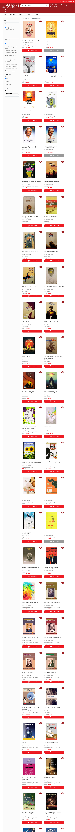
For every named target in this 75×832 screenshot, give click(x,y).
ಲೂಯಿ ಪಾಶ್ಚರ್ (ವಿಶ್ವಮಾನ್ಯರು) (25, 357)
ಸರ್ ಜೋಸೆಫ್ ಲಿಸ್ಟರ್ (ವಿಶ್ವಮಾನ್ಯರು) (39, 322)
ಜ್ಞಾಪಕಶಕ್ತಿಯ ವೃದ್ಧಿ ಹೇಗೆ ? (52, 638)
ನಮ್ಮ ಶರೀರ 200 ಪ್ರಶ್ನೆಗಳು (63, 743)
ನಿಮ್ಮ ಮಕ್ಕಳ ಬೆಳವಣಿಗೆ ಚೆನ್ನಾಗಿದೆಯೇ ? (65, 532)
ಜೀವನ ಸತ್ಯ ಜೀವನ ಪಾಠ (26, 76)
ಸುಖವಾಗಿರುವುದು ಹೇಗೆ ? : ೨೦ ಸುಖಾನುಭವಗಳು (27, 287)
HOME (5, 14)
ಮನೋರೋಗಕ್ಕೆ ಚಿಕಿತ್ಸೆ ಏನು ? (39, 602)
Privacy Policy (24, 811)
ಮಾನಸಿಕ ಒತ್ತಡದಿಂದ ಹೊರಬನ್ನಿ (51, 146)
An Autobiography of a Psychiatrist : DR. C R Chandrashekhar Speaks (52, 76)
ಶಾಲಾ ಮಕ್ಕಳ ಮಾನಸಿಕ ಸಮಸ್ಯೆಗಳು (65, 673)
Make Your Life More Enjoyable (39, 287)
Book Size (23, 815)
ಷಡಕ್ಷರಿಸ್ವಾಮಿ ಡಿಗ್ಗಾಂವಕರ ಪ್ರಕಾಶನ (53, 81)
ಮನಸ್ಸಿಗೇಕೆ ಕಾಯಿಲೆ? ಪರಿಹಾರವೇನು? (64, 357)
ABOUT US (21, 14)
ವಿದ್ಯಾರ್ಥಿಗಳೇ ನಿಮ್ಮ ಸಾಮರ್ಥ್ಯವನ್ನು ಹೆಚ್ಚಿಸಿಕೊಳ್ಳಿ (51, 673)
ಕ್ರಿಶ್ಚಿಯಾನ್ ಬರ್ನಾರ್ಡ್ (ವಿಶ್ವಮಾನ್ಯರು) (65, 322)
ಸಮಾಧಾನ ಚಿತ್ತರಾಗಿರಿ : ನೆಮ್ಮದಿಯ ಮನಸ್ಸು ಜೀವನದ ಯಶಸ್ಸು (27, 252)
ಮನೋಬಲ (24, 391)
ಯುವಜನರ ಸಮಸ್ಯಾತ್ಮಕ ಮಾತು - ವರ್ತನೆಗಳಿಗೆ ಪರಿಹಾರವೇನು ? (51, 216)
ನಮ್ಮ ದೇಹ (49, 426)
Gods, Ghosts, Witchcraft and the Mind (39, 462)
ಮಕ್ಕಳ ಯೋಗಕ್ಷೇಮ (51, 181)
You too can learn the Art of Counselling (51, 392)
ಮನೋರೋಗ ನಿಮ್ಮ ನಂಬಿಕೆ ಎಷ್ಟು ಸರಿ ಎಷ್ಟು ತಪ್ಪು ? (52, 602)
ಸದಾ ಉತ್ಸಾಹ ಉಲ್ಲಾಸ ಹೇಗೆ (65, 111)
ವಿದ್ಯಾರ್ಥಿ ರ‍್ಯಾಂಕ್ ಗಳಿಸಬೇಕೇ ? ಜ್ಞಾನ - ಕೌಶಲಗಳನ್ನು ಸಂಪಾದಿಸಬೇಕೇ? (51, 111)
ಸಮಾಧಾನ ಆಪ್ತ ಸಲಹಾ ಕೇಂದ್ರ (27, 256)
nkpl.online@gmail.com (9, 823)
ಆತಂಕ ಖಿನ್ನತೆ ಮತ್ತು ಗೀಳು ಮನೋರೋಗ (64, 602)
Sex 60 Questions (64, 251)
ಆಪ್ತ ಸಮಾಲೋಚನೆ (39, 76)
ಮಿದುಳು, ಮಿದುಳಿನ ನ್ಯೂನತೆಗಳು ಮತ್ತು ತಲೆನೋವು (64, 708)
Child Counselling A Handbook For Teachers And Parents (27, 41)
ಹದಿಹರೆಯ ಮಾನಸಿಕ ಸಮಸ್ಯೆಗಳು (39, 673)
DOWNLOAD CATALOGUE (66, 1)
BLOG (37, 14)
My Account (36, 808)
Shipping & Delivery (25, 808)
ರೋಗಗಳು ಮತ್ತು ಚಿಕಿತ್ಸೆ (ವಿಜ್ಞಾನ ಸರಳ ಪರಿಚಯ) (52, 357)
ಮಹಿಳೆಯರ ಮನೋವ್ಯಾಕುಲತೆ (38, 216)
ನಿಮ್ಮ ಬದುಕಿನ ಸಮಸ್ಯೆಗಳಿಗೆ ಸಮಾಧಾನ (38, 427)
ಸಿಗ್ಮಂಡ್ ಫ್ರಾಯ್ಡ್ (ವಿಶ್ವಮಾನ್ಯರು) (38, 357)
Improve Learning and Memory (39, 532)
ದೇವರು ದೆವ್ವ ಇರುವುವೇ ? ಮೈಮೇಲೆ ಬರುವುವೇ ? (40, 638)
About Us (36, 810)
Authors (36, 804)
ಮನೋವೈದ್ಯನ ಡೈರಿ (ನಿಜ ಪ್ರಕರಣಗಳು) (51, 287)
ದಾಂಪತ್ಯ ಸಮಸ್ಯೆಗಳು (39, 567)
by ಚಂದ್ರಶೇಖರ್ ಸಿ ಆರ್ (26, 44)
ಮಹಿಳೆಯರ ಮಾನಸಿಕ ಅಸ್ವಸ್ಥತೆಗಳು (27, 462)
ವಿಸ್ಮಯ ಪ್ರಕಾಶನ (63, 291)
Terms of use (24, 813)
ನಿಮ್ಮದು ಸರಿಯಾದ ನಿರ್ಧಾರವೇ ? (39, 392)
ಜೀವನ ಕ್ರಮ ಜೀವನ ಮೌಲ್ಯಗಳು (39, 181)
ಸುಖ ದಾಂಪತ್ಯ (50, 567)
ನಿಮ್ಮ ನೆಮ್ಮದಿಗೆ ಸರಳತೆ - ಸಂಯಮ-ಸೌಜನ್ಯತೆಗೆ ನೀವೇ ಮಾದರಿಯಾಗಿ (65, 181)
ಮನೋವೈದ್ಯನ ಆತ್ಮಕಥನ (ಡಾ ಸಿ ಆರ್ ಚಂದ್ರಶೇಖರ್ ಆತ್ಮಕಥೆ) (64, 76)
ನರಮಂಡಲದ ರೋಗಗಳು (50, 708)
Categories (36, 806)
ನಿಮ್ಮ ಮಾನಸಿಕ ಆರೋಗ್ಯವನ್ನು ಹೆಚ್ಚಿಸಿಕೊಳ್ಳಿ (25, 673)
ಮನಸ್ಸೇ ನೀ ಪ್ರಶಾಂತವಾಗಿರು (25, 567)
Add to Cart (27, 50)
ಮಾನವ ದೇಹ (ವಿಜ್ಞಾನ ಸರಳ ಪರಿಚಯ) (27, 778)
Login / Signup (65, 5)
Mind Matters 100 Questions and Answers (64, 497)
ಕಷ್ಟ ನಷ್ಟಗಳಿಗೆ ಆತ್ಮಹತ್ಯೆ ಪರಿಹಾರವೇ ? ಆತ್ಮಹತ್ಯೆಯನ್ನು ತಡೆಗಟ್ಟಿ (65, 287)
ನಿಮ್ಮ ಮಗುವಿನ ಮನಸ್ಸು (40, 707)
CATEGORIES (12, 14)
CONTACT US (29, 14)
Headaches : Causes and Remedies (52, 252)
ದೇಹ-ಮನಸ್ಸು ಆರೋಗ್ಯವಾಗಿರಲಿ (51, 41)
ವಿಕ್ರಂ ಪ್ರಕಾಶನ (62, 45)
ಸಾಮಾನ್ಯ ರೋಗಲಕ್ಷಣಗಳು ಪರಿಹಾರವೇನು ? (38, 743)
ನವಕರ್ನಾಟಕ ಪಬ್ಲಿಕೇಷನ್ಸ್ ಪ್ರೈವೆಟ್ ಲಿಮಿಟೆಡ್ (30, 45)
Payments (23, 804)
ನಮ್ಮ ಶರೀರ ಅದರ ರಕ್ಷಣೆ (51, 743)
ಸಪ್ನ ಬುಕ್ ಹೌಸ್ (38, 45)
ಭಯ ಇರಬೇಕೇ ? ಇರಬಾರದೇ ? (38, 146)
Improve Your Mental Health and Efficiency (64, 427)
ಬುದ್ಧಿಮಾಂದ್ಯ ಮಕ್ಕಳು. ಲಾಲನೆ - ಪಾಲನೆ (27, 708)
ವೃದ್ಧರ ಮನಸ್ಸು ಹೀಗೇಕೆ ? (65, 392)
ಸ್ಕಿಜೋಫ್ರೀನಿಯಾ (26, 637)
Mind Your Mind (51, 497)
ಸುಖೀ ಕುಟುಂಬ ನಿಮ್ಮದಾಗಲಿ (25, 216)
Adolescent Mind (26, 497)
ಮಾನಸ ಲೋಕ (63, 216)
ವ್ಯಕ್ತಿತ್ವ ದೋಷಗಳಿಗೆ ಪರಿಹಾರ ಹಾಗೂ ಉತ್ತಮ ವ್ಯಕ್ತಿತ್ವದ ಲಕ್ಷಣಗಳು (26, 111)
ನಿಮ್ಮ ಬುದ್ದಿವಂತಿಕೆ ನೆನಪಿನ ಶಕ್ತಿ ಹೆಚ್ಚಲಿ (26, 322)
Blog (35, 813)
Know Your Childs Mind (39, 497)
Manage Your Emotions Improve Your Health (27, 532)
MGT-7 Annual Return (26, 806)
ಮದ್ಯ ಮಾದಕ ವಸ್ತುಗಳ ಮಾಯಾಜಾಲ (27, 602)
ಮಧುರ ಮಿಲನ (25, 181)
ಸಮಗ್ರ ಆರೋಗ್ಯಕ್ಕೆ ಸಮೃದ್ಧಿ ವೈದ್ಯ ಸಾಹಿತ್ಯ (64, 41)
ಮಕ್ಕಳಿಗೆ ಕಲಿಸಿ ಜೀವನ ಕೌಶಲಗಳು (39, 111)
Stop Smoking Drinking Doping (39, 252)
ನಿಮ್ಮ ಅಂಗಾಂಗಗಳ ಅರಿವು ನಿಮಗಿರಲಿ (26, 146)
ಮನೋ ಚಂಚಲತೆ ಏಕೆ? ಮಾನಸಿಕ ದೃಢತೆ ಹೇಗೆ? (65, 146)
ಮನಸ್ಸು (36, 40)
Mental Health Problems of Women (63, 462)
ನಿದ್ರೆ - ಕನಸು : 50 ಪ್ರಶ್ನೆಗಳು (26, 427)
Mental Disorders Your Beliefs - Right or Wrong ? (52, 462)
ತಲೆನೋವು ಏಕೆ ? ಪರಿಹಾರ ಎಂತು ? (26, 743)
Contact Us (36, 811)
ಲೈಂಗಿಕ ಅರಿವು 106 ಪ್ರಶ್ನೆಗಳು (64, 567)
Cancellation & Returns (26, 810)
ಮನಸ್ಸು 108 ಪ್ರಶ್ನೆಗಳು (65, 637)
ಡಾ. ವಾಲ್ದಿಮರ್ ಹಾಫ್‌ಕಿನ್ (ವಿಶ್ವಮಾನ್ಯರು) (50, 322)
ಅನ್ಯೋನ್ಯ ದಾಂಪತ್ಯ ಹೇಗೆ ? (51, 532)
